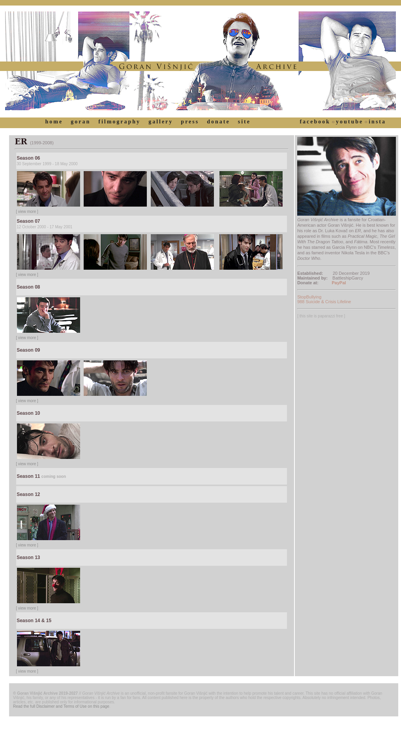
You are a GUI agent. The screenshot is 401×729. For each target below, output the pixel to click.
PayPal (339, 282)
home (54, 122)
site (244, 122)
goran (80, 122)
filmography (119, 122)
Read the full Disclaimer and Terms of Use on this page (61, 706)
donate (218, 122)
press (190, 122)
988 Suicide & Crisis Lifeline (324, 301)
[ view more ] (27, 211)
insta (377, 122)
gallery (160, 122)
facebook (315, 122)
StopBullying (309, 297)
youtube (349, 122)
